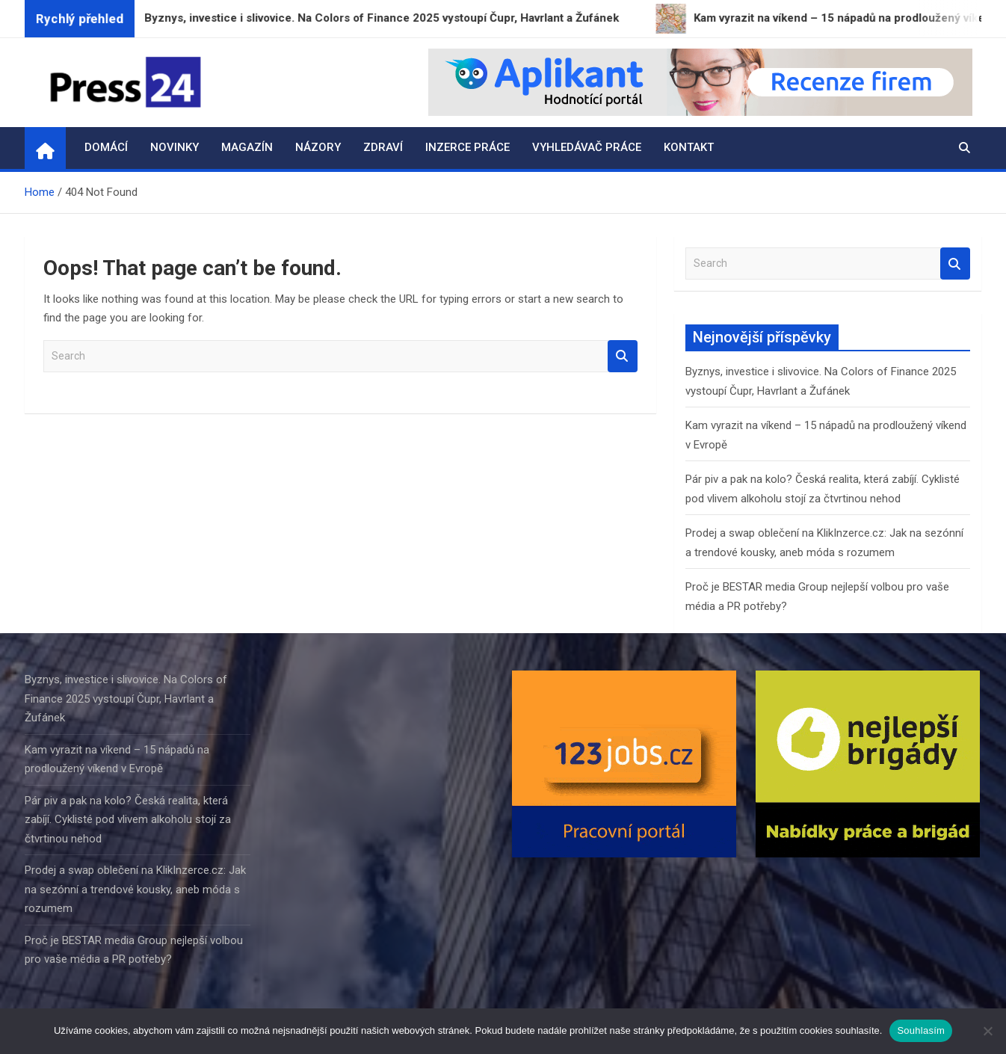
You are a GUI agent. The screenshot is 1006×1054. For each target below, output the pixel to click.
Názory (318, 147)
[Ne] (987, 1030)
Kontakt (689, 147)
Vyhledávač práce (586, 147)
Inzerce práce (467, 147)
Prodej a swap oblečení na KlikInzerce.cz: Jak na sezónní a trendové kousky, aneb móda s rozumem (135, 889)
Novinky (174, 147)
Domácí (106, 147)
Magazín (247, 147)
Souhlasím (921, 1030)
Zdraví (383, 147)
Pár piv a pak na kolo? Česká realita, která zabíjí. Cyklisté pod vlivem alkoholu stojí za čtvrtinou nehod (128, 819)
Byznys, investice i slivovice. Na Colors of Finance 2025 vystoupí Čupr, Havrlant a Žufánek (126, 698)
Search (623, 356)
